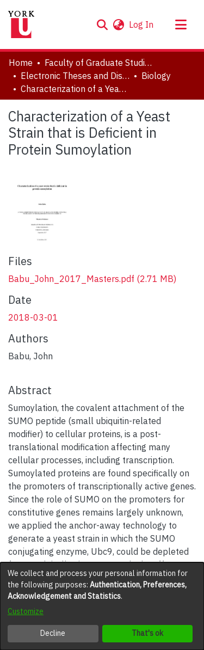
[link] (92, 278)
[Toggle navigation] (180, 24)
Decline (52, 633)
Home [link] (21, 62)
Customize (26, 611)
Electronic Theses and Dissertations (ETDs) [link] (75, 75)
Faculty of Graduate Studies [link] (99, 62)
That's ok (147, 633)
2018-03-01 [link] (33, 317)
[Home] (21, 24)
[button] (102, 24)
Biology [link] (156, 75)
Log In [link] (141, 24)
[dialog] (102, 606)
